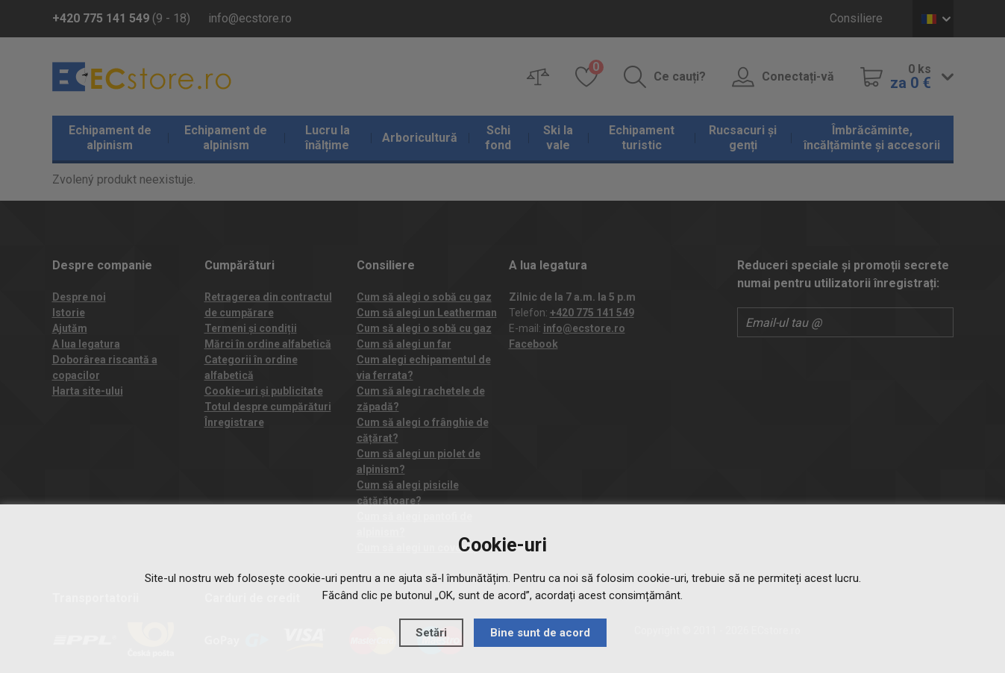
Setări (431, 632)
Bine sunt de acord (540, 632)
